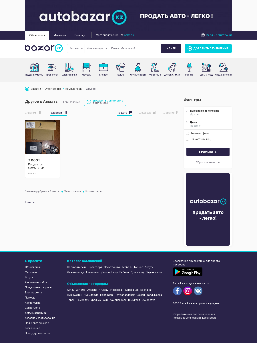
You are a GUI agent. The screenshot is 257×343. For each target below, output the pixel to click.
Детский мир (109, 272)
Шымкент (134, 299)
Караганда (132, 289)
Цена (207, 124)
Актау (70, 289)
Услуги (121, 74)
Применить (208, 151)
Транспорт (52, 74)
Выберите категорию (207, 112)
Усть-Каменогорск (114, 299)
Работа (189, 74)
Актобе (80, 289)
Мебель (86, 74)
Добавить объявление (108, 101)
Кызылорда (91, 294)
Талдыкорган (155, 294)
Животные (155, 74)
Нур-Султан (74, 294)
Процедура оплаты (37, 333)
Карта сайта (33, 302)
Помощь (80, 35)
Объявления (37, 35)
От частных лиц (198, 139)
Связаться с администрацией (36, 310)
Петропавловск (125, 294)
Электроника (69, 74)
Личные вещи (138, 74)
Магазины (60, 35)
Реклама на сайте (36, 282)
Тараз (71, 299)
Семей (140, 294)
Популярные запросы (38, 287)
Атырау (103, 289)
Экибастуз (148, 299)
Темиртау (82, 299)
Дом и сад (206, 74)
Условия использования (40, 317)
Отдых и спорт (223, 74)
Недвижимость (34, 74)
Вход (209, 34)
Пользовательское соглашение (37, 325)
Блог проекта (33, 292)
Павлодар (106, 294)
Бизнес (103, 74)
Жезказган (116, 289)
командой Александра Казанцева (194, 317)
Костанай (146, 289)
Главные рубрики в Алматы (42, 191)
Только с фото (197, 133)
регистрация (224, 34)
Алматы (76, 48)
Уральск (96, 299)
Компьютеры (97, 48)
